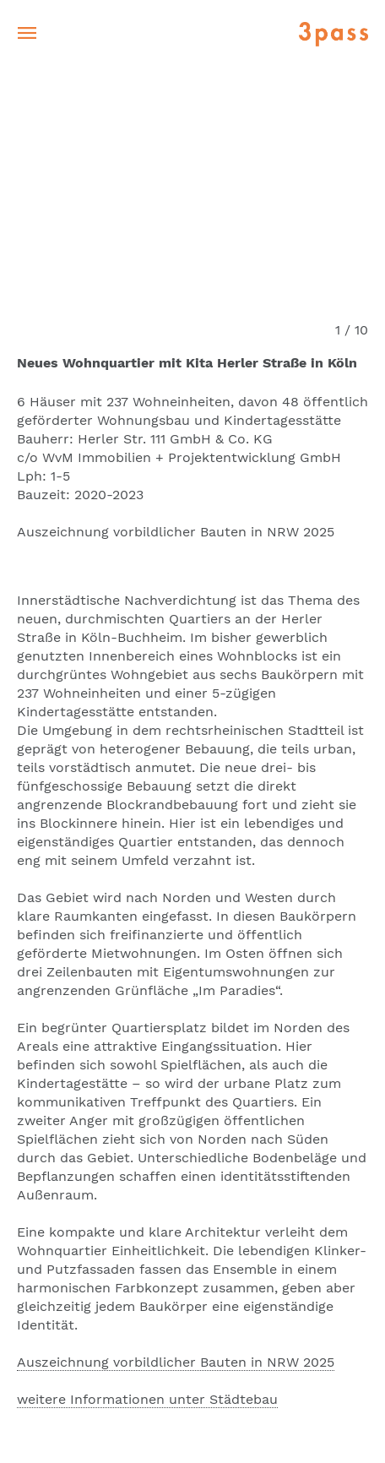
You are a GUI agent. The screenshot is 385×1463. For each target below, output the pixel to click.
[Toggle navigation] (27, 34)
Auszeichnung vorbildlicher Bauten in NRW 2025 (175, 1362)
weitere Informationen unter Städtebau (147, 1399)
